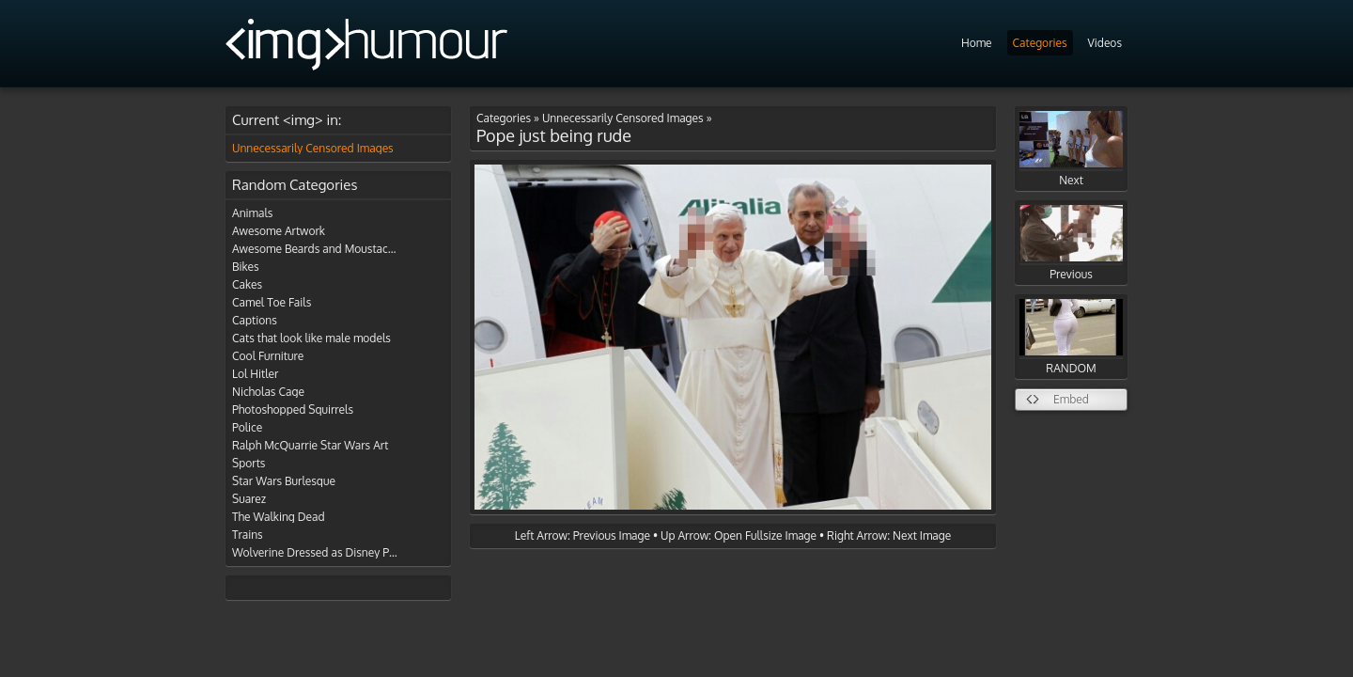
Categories (1040, 43)
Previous (1071, 243)
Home (976, 43)
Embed (1071, 399)
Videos (1105, 43)
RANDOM (1071, 337)
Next (1071, 149)
